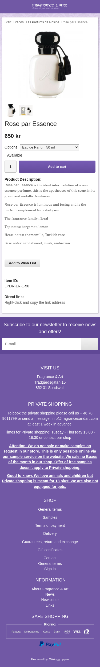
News (50, 594)
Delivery (50, 533)
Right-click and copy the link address (35, 302)
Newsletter (50, 600)
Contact (49, 558)
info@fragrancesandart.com (75, 418)
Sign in (50, 569)
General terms (50, 509)
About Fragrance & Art (50, 589)
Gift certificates (50, 550)
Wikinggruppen (59, 659)
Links (50, 605)
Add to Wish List (22, 263)
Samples (50, 517)
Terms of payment (50, 525)
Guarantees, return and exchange (50, 542)
